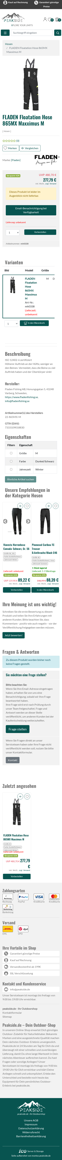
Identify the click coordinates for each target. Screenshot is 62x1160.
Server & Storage (31, 1151)
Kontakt (12, 760)
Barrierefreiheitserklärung (31, 1136)
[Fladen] (16, 160)
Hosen (9, 43)
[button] (31, 84)
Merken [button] (12, 148)
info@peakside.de (20, 989)
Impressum (31, 1124)
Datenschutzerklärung (31, 1128)
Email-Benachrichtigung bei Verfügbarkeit (31, 210)
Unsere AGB (31, 1120)
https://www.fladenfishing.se (21, 397)
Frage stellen (18, 729)
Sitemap (7, 1016)
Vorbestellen (17, 590)
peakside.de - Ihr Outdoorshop (31, 1114)
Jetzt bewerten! (13, 635)
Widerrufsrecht (31, 1132)
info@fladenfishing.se (17, 401)
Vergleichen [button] (31, 148)
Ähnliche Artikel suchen (20, 479)
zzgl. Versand (50, 184)
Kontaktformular (12, 1012)
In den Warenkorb (34, 323)
